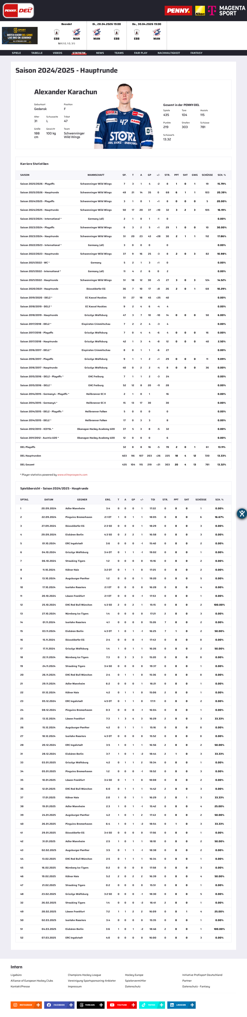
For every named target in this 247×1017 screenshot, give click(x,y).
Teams (119, 53)
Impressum (75, 986)
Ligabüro (16, 975)
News (100, 53)
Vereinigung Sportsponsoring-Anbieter (92, 981)
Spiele (16, 53)
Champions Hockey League (84, 975)
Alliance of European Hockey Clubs (32, 981)
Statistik (79, 53)
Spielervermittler (135, 981)
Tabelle (36, 53)
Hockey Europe (134, 975)
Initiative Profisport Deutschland (202, 975)
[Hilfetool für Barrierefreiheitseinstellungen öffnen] (242, 513)
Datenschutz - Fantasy (196, 986)
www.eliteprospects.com (72, 475)
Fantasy (196, 53)
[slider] (147, 35)
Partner (187, 981)
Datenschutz (132, 986)
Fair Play (140, 53)
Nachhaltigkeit (169, 53)
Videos (57, 53)
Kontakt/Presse (20, 986)
